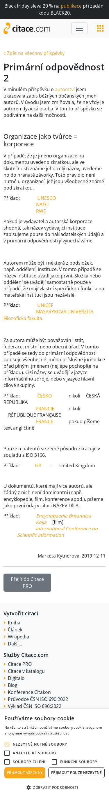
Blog (12, 685)
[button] (54, 787)
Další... (15, 643)
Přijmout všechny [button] (24, 772)
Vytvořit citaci (20, 613)
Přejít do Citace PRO (27, 582)
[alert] (54, 753)
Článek (15, 629)
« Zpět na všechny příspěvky (34, 53)
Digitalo (16, 678)
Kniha (14, 622)
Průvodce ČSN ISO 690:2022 (38, 699)
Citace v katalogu (26, 671)
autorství (65, 89)
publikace (71, 6)
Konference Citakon (29, 692)
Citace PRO (20, 664)
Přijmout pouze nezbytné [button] (76, 772)
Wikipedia (18, 636)
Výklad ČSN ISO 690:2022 (34, 706)
